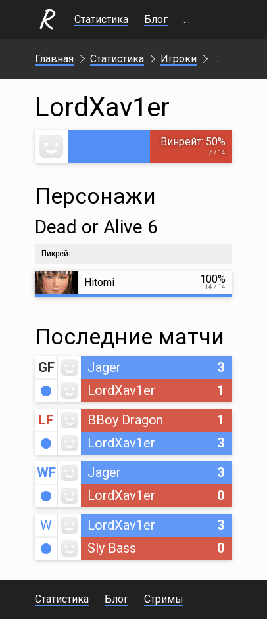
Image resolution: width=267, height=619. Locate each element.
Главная (54, 59)
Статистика (101, 19)
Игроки (178, 59)
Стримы (203, 19)
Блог (156, 19)
